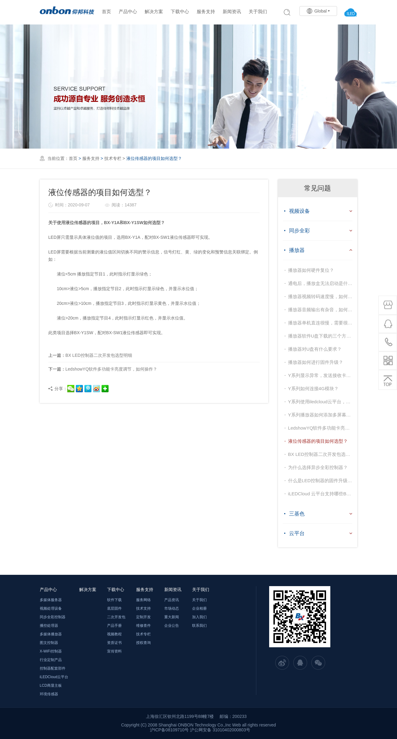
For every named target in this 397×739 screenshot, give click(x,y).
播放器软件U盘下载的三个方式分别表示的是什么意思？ (320, 335)
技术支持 (143, 608)
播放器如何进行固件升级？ (315, 362)
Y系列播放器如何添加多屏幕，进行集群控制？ (320, 414)
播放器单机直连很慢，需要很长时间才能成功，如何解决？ (320, 322)
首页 (106, 11)
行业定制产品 (51, 660)
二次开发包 (116, 617)
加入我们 (199, 617)
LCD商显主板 (51, 685)
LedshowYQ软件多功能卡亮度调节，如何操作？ (102, 369)
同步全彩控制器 (52, 617)
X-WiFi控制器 (51, 651)
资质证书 (114, 643)
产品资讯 (171, 600)
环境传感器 (49, 694)
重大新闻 (171, 617)
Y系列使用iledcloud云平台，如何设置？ (320, 401)
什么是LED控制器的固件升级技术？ (320, 480)
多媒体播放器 (51, 634)
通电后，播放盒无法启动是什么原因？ (320, 283)
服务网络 (143, 600)
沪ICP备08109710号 (169, 729)
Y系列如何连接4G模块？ (313, 388)
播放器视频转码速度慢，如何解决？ (320, 296)
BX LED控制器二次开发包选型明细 (90, 355)
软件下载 (114, 600)
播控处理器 (49, 625)
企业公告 (171, 625)
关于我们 (258, 11)
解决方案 (154, 11)
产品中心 (128, 11)
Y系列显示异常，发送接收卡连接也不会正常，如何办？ (320, 375)
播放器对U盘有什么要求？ (315, 349)
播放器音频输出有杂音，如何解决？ (320, 309)
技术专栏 (112, 158)
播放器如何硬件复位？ (311, 270)
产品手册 (114, 625)
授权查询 (143, 643)
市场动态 (171, 608)
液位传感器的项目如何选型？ (318, 441)
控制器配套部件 (52, 668)
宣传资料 (114, 651)
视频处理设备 (51, 608)
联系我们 (199, 625)
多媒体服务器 (51, 600)
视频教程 (114, 634)
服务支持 (206, 11)
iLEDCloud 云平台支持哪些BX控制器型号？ (320, 493)
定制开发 (143, 617)
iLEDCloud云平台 (54, 677)
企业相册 (199, 608)
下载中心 (180, 11)
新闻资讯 (232, 11)
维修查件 (143, 625)
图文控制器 (49, 643)
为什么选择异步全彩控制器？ (318, 467)
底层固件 (114, 608)
